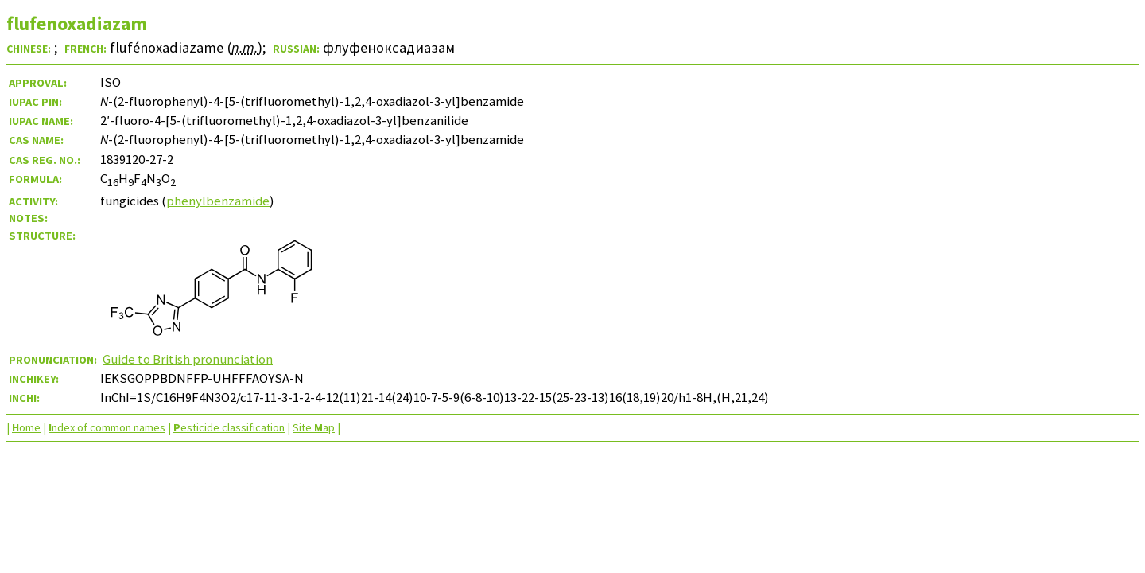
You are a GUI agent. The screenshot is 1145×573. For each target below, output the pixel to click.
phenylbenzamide (218, 200)
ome (26, 427)
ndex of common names (107, 427)
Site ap (314, 427)
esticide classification (229, 427)
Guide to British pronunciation (188, 359)
